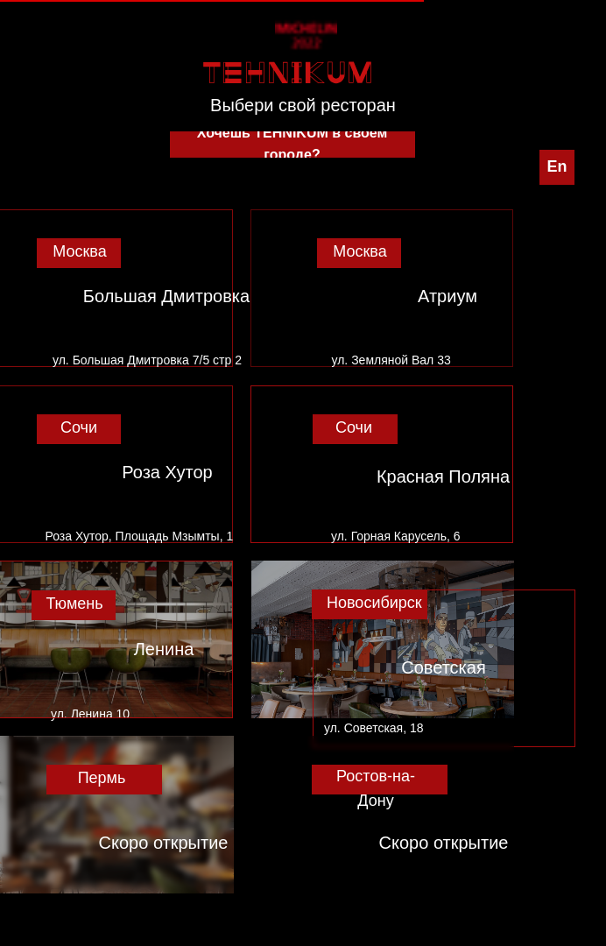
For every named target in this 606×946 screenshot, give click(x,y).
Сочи (78, 427)
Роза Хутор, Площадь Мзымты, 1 (140, 536)
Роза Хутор (167, 472)
